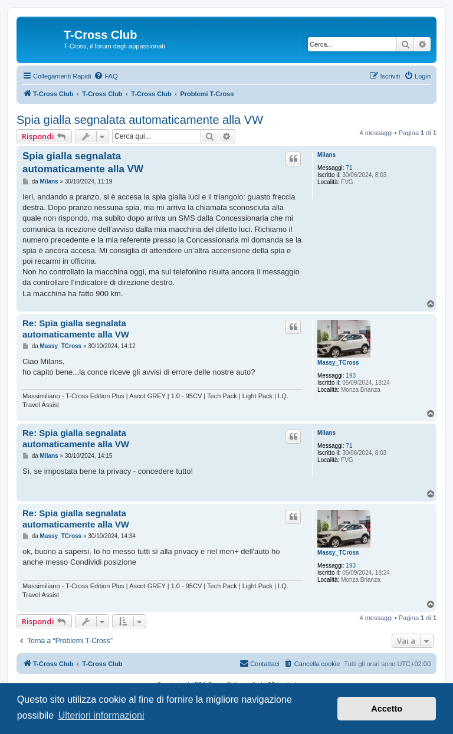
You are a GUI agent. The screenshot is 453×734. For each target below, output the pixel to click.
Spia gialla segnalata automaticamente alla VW (140, 119)
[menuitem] (105, 76)
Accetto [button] (386, 708)
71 (349, 168)
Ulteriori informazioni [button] (101, 715)
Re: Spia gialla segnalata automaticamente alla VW (75, 328)
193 (351, 375)
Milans (326, 155)
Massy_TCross (338, 362)
